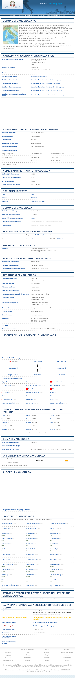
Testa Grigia (5, 575)
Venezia (52, 426)
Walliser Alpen (30, 564)
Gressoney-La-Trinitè (8, 403)
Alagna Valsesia (61, 32)
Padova (28, 429)
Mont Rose (5, 533)
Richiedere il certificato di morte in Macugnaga (46, 83)
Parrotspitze (30, 544)
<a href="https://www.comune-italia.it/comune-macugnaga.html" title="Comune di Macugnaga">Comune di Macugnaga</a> (52, 611)
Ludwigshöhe (30, 554)
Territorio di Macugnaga (19, 275)
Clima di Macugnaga (16, 439)
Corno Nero (54, 554)
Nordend (4, 549)
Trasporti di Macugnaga (19, 245)
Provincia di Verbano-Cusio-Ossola (32, 15)
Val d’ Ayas (29, 580)
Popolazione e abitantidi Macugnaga (27, 258)
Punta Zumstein (7, 538)
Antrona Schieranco (32, 392)
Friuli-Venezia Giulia (27, 649)
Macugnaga (23, 25)
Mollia (3, 396)
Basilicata (8, 652)
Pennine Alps (6, 569)
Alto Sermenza (6, 385)
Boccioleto (29, 399)
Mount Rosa (54, 528)
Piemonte (34, 198)
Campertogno (30, 403)
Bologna (4, 422)
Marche (27, 660)
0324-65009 (34, 67)
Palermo (28, 419)
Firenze (28, 422)
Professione (10, 459)
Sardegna (47, 657)
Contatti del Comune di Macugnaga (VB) (28, 56)
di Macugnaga (50, 3)
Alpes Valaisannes (7, 564)
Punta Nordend (6, 554)
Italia (32, 194)
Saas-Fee (31, 389)
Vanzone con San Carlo (33, 385)
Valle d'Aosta (67, 657)
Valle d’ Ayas (54, 580)
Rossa (52, 399)
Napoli (52, 415)
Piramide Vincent (31, 559)
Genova (52, 419)
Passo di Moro (6, 528)
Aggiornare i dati (8, 48)
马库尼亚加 (59, 239)
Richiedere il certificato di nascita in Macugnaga (46, 80)
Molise (47, 649)
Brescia (52, 429)
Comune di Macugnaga (17, 207)
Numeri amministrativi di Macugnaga (26, 171)
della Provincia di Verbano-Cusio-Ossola (54, 25)
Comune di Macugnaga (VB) (20, 21)
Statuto (33, 218)
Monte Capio (30, 575)
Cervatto (28, 396)
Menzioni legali (10, 670)
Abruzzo (8, 650)
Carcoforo (51, 32)
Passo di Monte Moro (33, 523)
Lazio (27, 652)
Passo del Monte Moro (57, 523)
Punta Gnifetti (30, 549)
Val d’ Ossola (30, 585)
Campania (8, 658)
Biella (51, 33)
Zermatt (6, 392)
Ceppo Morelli (42, 32)
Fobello (52, 392)
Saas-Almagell (57, 382)
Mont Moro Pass (31, 528)
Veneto (67, 660)
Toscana (66, 649)
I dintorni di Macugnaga (18, 516)
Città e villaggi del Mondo (44, 670)
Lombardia (27, 657)
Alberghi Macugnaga (17, 472)
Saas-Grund (8, 399)
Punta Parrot (54, 544)
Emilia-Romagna (8, 660)
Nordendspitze (55, 549)
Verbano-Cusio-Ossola (38, 201)
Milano (28, 415)
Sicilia (47, 660)
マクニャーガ (39, 235)
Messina (4, 429)
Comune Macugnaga (47, 15)
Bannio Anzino (6, 389)
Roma (3, 415)
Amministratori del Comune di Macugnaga (30, 129)
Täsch (54, 389)
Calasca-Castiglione (56, 403)
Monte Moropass (7, 523)
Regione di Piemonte (16, 15)
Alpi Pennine (30, 569)
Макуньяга (10, 239)
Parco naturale (6, 225)
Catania (4, 426)
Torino (4, 419)
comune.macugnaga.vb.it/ (39, 76)
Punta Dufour (54, 538)
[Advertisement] (37, 111)
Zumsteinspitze (31, 538)
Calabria (8, 655)
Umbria (66, 655)
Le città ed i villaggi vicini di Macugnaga (29, 335)
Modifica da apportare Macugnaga (44, 626)
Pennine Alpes (54, 569)
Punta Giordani (6, 559)
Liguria (28, 655)
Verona (28, 426)
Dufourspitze (6, 544)
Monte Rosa (30, 533)
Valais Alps (53, 559)
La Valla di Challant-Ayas (10, 585)
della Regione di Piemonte (27, 27)
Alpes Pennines (55, 564)
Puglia (47, 655)
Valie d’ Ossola (55, 585)
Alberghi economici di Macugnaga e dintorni (16, 510)
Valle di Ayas (6, 580)
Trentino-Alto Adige (67, 652)
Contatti (31, 670)
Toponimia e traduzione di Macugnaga (28, 231)
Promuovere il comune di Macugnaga (45, 622)
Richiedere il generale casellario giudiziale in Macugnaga (49, 95)
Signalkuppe (54, 533)
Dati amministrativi (15, 191)
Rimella (52, 396)
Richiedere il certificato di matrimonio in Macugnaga (47, 87)
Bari (51, 422)
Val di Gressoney (55, 575)
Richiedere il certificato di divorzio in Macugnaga (46, 90)
